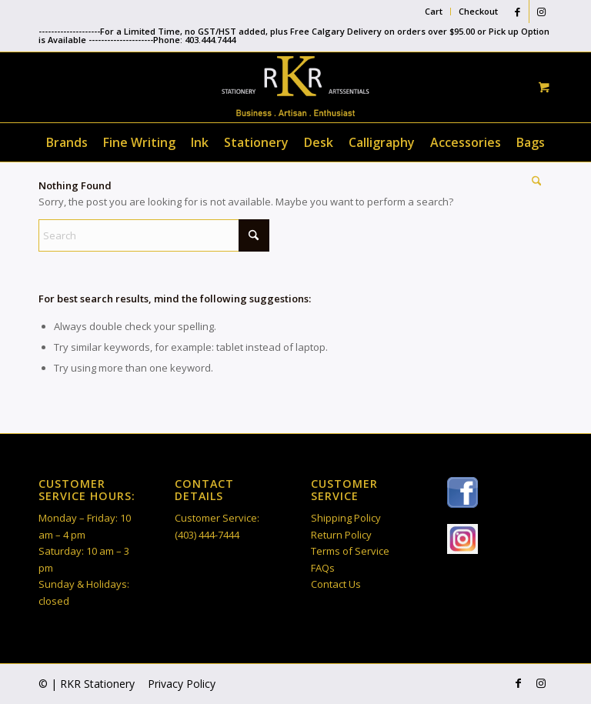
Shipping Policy (346, 518)
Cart (433, 11)
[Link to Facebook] (517, 11)
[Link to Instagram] (541, 11)
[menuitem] (434, 11)
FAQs (323, 568)
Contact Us (336, 584)
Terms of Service (350, 551)
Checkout (478, 11)
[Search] (533, 181)
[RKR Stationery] (295, 86)
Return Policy (341, 535)
